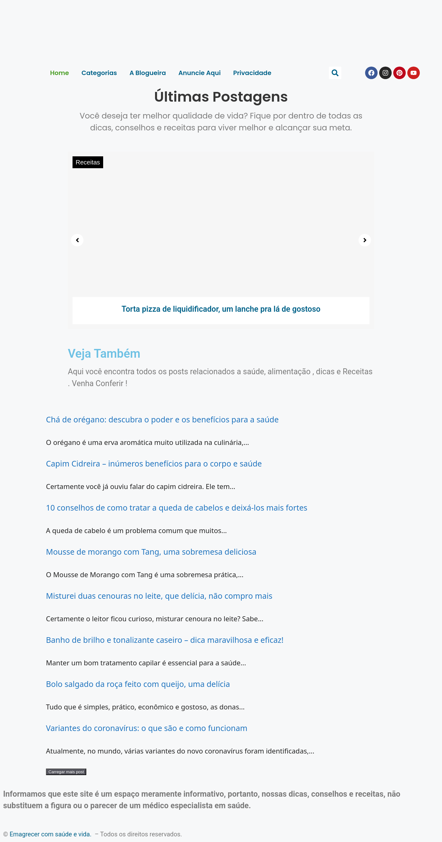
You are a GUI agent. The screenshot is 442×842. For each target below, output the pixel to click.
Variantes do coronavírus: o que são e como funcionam (146, 728)
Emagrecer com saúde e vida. (51, 834)
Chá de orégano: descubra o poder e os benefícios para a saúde (162, 419)
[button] (335, 73)
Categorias (99, 72)
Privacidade (252, 72)
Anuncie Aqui (199, 72)
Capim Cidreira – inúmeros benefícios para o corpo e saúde (154, 463)
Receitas (88, 162)
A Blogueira (147, 72)
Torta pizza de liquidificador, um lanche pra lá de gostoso (221, 309)
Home (59, 72)
